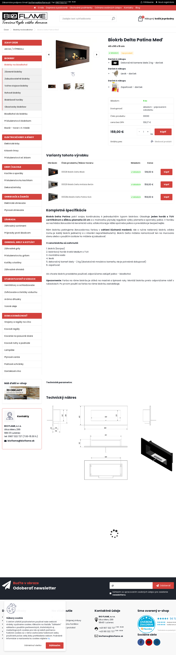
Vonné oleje (10, 306)
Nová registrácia (166, 2)
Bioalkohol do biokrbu (16, 113)
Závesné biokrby (13, 71)
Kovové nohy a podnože (17, 343)
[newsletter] (163, 585)
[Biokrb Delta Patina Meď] (72, 54)
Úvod (6, 29)
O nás (41, 7)
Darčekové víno (12, 371)
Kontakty (128, 7)
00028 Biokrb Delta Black (73, 172)
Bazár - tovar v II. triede (17, 127)
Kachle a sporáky (13, 173)
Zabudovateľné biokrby (17, 78)
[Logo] (24, 19)
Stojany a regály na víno (17, 321)
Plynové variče (12, 357)
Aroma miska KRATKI (155, 533)
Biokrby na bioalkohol (23, 29)
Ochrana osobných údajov (108, 7)
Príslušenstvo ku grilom (16, 255)
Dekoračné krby (12, 187)
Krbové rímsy (11, 150)
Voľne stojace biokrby (16, 85)
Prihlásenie (148, 2)
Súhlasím (54, 645)
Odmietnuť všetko (32, 645)
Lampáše (9, 350)
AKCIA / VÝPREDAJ (14, 49)
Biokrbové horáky (14, 99)
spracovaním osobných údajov (139, 592)
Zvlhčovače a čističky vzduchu (20, 292)
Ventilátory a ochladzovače (19, 285)
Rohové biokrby (13, 92)
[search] (113, 19)
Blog (138, 7)
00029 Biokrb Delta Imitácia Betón (77, 184)
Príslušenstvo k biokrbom (17, 120)
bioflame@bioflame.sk (39, 2)
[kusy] (143, 131)
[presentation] (49, 54)
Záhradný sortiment (15, 225)
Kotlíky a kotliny (12, 262)
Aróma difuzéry (12, 299)
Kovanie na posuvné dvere (18, 336)
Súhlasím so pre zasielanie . (140, 593)
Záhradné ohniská (14, 269)
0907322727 (61, 2)
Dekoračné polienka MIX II (125, 533)
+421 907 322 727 (107, 627)
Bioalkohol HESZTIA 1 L (91, 533)
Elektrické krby (12, 143)
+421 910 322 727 (107, 631)
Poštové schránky (14, 364)
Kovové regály (12, 329)
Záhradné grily (12, 248)
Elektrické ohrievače (15, 203)
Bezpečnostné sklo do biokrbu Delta (59, 534)
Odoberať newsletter (34, 588)
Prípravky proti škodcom (17, 232)
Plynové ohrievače (14, 210)
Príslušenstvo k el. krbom (17, 157)
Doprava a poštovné (57, 7)
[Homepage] (35, 7)
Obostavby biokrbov (15, 106)
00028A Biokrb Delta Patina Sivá (76, 197)
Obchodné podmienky (81, 7)
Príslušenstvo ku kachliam (18, 180)
